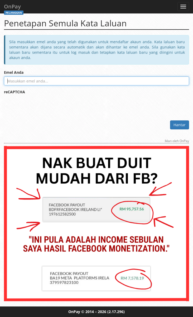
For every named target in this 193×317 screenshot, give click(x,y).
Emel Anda (13, 72)
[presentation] (44, 106)
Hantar (179, 124)
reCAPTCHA (14, 91)
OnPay (13, 8)
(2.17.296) (116, 311)
